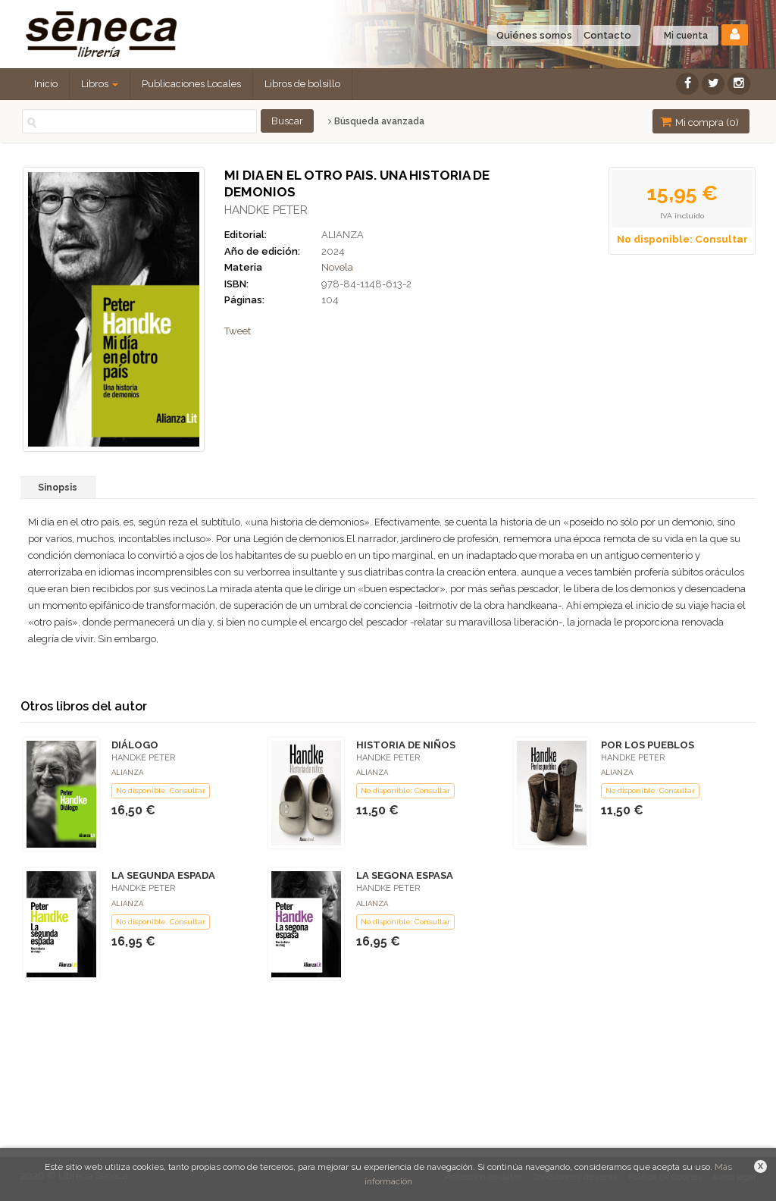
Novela (337, 267)
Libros (99, 83)
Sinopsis (57, 487)
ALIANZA (342, 234)
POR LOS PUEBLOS (647, 745)
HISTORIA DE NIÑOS (405, 745)
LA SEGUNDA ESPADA (163, 875)
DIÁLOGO (134, 745)
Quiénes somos (534, 35)
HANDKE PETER (266, 210)
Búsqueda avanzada (376, 121)
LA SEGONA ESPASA (404, 875)
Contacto (607, 35)
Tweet (237, 331)
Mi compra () (699, 121)
